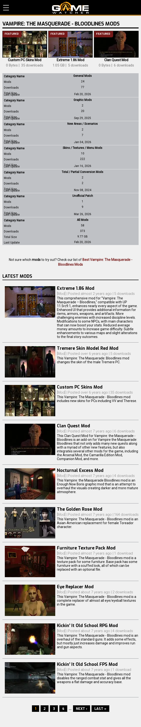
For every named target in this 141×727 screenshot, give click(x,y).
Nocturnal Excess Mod (80, 470)
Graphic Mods (83, 100)
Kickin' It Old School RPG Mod (87, 625)
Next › (81, 709)
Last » (100, 709)
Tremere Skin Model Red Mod (87, 348)
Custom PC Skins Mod (24, 60)
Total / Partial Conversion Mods (82, 172)
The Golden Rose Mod (79, 509)
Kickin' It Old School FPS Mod (87, 664)
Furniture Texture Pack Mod (86, 548)
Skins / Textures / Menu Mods (82, 148)
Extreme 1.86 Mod (70, 60)
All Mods (82, 220)
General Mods (82, 76)
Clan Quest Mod (116, 60)
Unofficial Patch (82, 196)
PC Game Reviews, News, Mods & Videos (70, 8)
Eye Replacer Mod (75, 587)
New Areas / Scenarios (82, 124)
